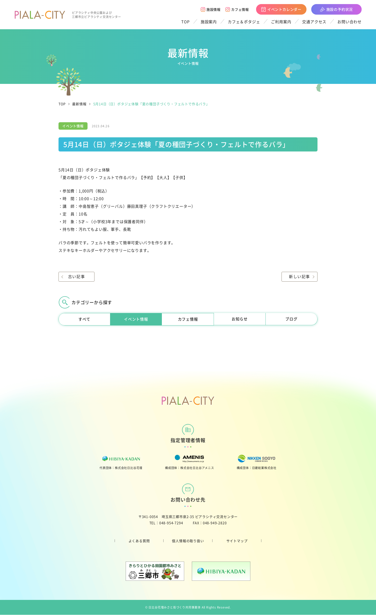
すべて (84, 319)
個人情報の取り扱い (188, 541)
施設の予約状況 (336, 9)
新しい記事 (299, 276)
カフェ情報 (237, 9)
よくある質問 (139, 541)
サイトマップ (237, 541)
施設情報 (211, 9)
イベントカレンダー (281, 9)
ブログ (291, 319)
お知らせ (240, 319)
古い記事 (76, 276)
